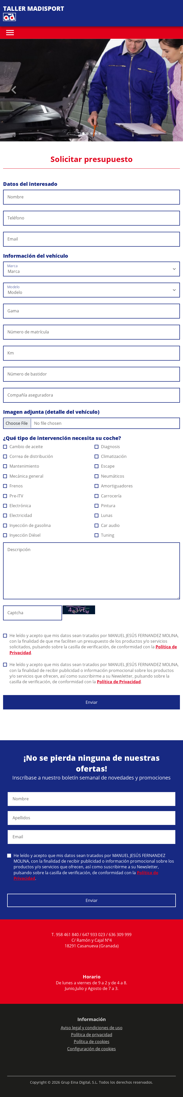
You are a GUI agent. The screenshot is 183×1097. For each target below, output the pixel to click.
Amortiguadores (114, 486)
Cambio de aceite (23, 446)
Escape (105, 466)
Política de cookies (91, 1041)
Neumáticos (110, 476)
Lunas (104, 515)
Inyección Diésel (22, 535)
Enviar (92, 702)
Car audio (107, 525)
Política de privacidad (91, 1034)
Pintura (105, 505)
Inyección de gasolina (27, 525)
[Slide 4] (99, 133)
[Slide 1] (87, 133)
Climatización (111, 456)
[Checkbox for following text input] (91, 423)
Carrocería (108, 496)
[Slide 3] (95, 133)
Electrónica (17, 505)
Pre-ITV (13, 496)
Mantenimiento (21, 466)
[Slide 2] (91, 133)
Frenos (13, 486)
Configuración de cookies (91, 1049)
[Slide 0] (83, 133)
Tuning (105, 535)
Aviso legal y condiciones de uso (92, 1028)
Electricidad (17, 515)
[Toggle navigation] (10, 32)
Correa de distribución (28, 456)
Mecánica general (23, 476)
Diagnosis (107, 446)
